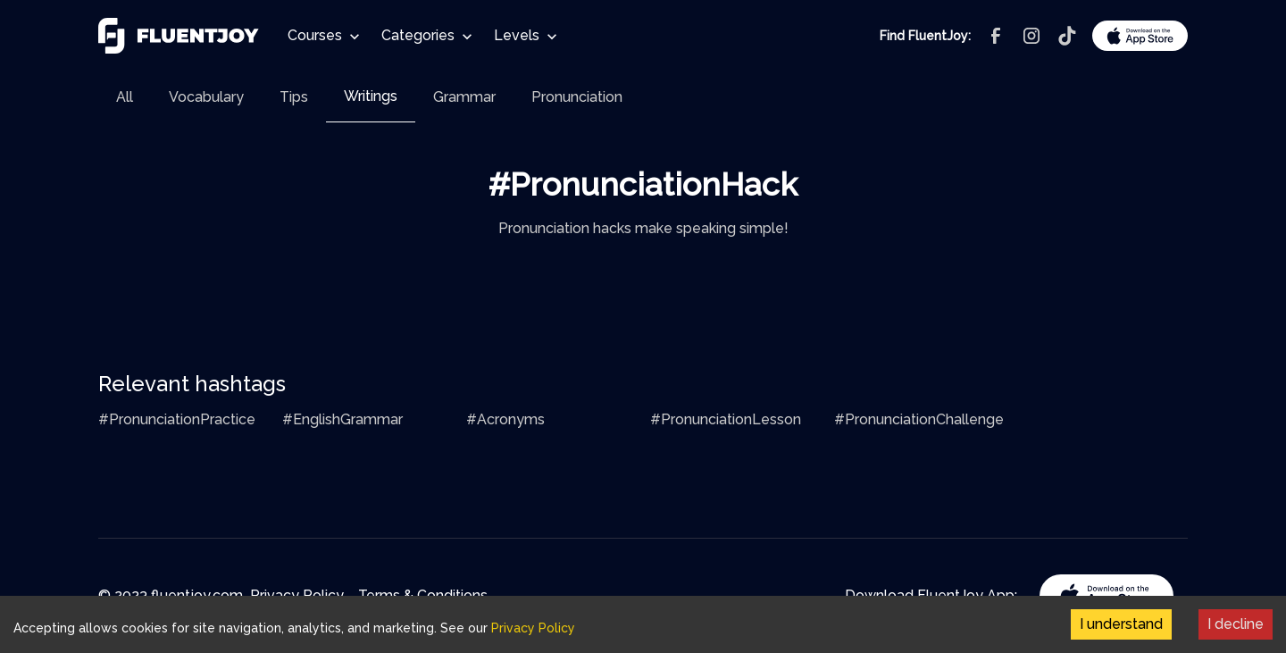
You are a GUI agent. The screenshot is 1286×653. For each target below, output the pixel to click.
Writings (370, 96)
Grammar (464, 96)
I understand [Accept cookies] (1121, 623)
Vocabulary (206, 96)
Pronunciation (576, 96)
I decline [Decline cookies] (1235, 623)
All (124, 96)
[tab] (124, 96)
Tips (294, 96)
